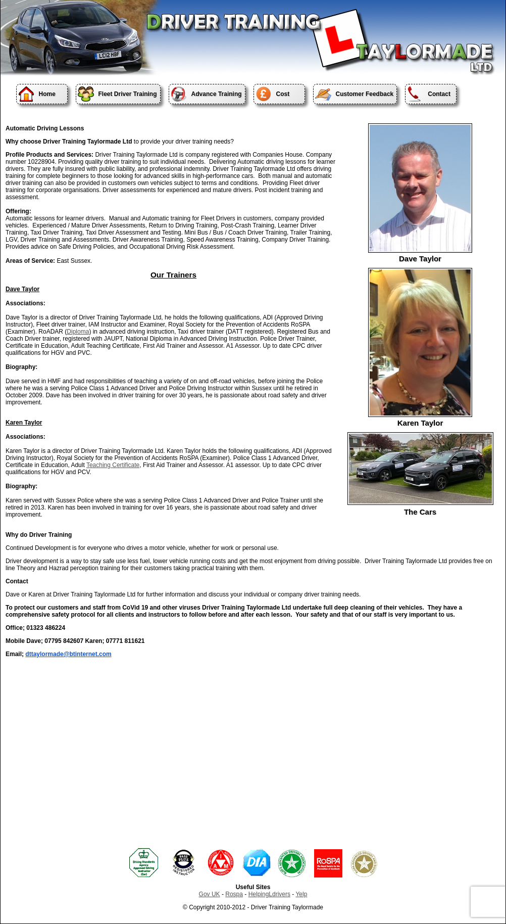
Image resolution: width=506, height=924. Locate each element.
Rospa (234, 894)
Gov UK (209, 894)
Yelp (301, 894)
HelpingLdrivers (269, 894)
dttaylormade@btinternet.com (68, 654)
